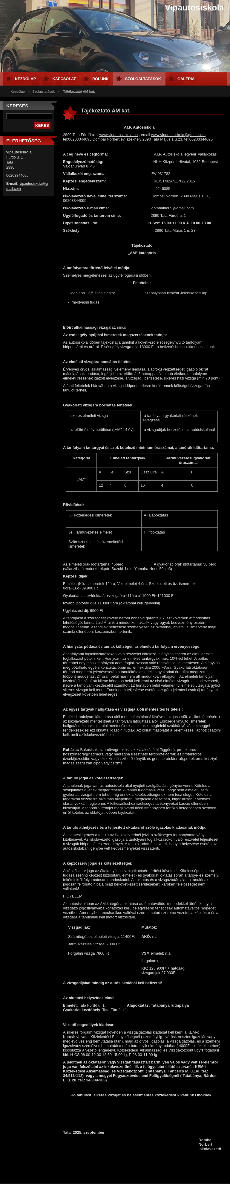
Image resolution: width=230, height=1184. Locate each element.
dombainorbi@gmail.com (172, 208)
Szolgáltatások (43, 91)
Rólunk (100, 79)
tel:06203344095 (77, 139)
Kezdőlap (17, 91)
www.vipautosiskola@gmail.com (178, 134)
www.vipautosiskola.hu (118, 134)
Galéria (186, 79)
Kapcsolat (64, 79)
